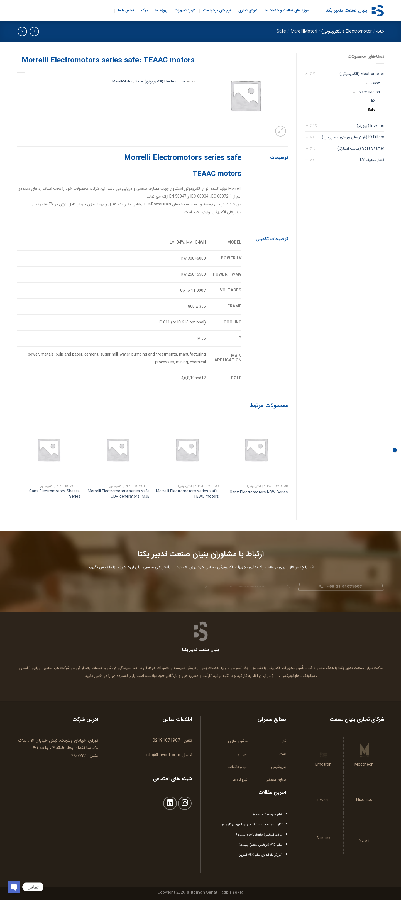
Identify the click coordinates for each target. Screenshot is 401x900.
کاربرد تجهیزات (185, 10)
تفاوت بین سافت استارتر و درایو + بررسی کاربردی (252, 824)
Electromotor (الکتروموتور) (346, 31)
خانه (380, 31)
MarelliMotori (303, 31)
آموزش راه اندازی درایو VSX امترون (260, 854)
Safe (281, 31)
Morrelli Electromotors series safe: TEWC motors (187, 494)
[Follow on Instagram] (185, 803)
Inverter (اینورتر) (370, 126)
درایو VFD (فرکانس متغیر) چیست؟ (260, 844)
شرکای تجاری (248, 10)
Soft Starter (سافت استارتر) (360, 148)
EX (373, 101)
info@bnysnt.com (162, 754)
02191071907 (166, 740)
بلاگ (144, 10)
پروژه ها (161, 10)
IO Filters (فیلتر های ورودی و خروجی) (353, 137)
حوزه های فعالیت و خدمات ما (287, 10)
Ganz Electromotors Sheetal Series (54, 494)
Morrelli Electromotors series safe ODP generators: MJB (119, 494)
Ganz (375, 83)
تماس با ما (126, 10)
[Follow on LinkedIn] (170, 803)
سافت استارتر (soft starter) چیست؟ (259, 834)
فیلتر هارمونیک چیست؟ (267, 814)
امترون (23, 668)
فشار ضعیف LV (372, 160)
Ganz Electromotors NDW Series (259, 492)
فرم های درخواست (217, 10)
